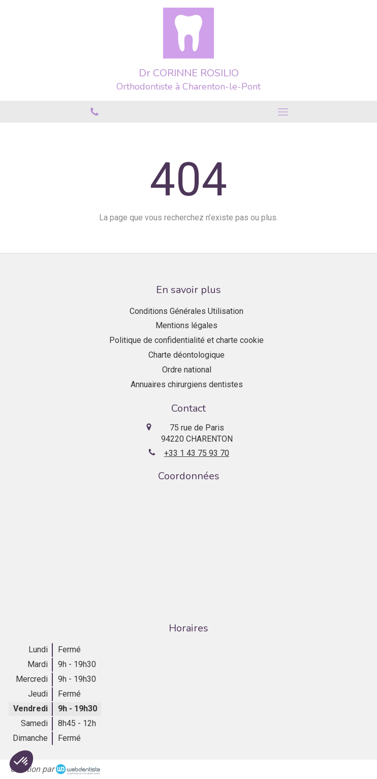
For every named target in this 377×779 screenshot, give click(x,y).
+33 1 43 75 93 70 (196, 453)
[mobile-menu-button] (282, 112)
